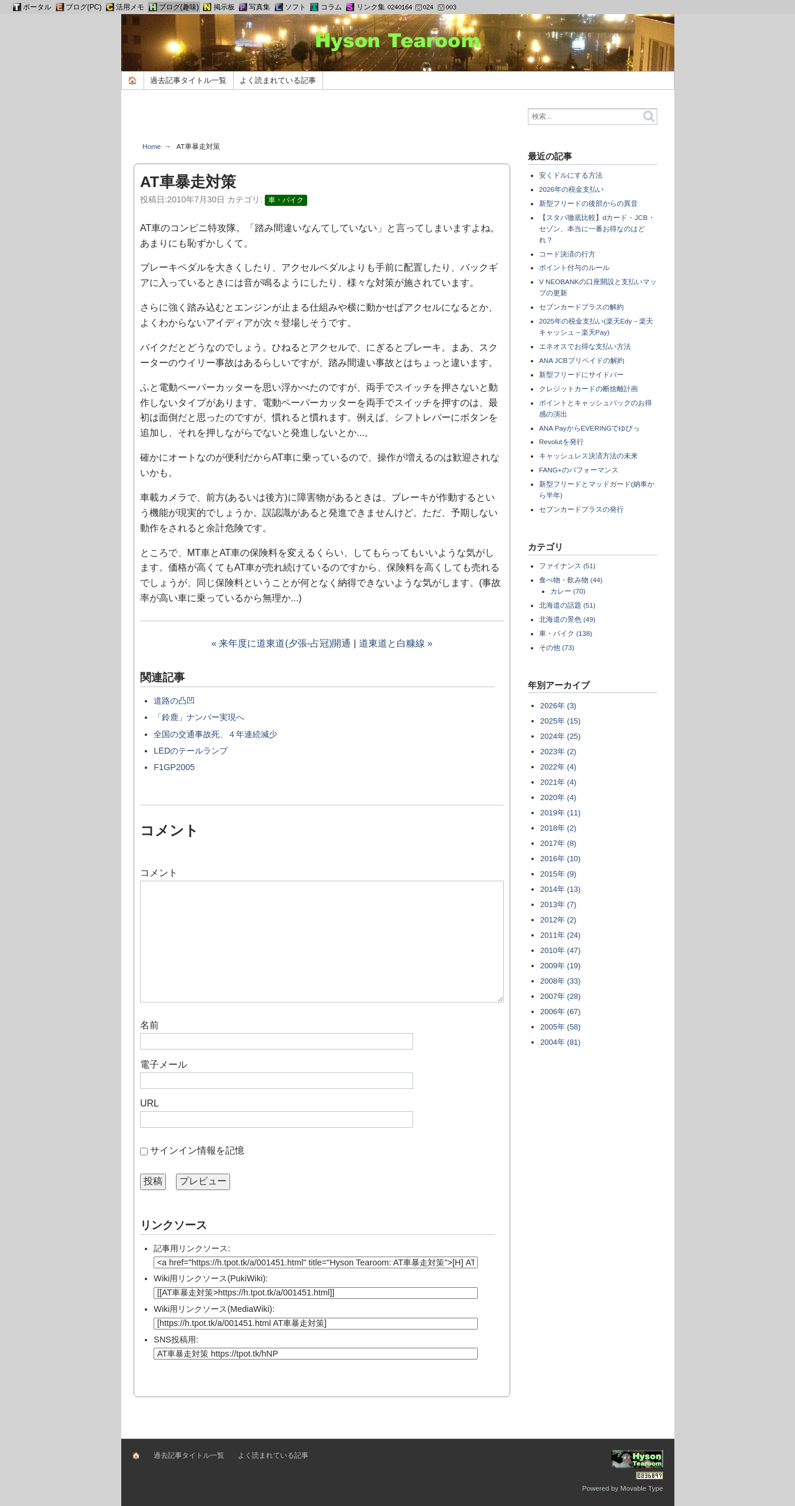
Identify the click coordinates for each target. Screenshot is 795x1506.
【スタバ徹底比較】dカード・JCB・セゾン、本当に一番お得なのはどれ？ (597, 229)
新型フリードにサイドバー (581, 374)
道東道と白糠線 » (396, 643)
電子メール (163, 1064)
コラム (331, 7)
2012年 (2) (558, 919)
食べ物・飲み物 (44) (571, 580)
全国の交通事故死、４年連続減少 (215, 734)
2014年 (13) (560, 889)
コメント (159, 873)
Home (151, 146)
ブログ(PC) (84, 7)
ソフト (295, 7)
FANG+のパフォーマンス (578, 470)
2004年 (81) (560, 1042)
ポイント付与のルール (574, 267)
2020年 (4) (558, 797)
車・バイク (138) (566, 633)
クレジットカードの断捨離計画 (588, 388)
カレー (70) (568, 591)
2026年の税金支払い (571, 189)
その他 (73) (556, 647)
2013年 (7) (558, 904)
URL (149, 1103)
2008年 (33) (560, 981)
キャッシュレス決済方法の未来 (588, 455)
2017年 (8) (558, 843)
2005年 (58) (560, 1026)
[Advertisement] (322, 120)
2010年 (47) (560, 950)
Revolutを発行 (561, 441)
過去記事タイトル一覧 (188, 80)
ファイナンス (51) (567, 565)
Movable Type (641, 1488)
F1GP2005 (174, 767)
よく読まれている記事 (278, 80)
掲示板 (224, 7)
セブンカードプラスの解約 (581, 307)
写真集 (259, 7)
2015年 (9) (558, 873)
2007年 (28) (560, 996)
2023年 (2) (558, 751)
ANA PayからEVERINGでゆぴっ (589, 428)
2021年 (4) (558, 782)
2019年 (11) (560, 812)
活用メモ (130, 7)
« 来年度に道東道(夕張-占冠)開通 (281, 643)
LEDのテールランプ (191, 750)
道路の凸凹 (174, 700)
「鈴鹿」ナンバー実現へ (199, 717)
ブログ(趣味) (179, 7)
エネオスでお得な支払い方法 (585, 346)
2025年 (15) (560, 721)
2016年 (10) (560, 858)
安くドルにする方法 (571, 175)
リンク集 (371, 7)
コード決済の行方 (567, 254)
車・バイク (286, 200)
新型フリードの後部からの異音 (588, 203)
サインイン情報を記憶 (197, 1150)
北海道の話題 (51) (567, 605)
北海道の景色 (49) (567, 619)
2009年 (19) (560, 965)
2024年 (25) (560, 736)
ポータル (37, 7)
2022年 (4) (558, 766)
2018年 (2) (558, 828)
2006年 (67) (560, 1011)
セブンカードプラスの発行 (581, 509)
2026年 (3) (558, 705)
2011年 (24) (560, 935)
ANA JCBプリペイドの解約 (581, 360)
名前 (149, 1025)
